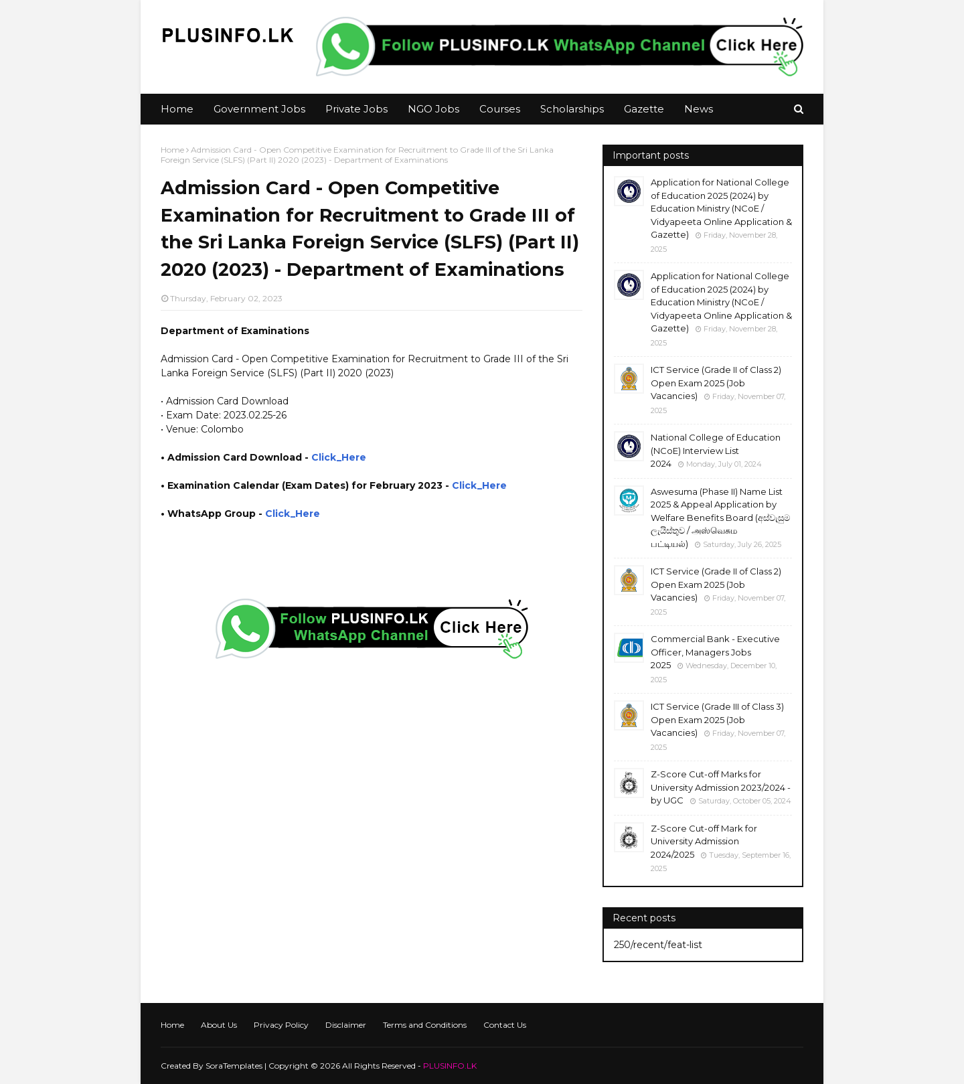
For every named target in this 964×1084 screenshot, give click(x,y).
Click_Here (338, 457)
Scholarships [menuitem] (572, 108)
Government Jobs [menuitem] (259, 108)
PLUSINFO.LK (450, 1066)
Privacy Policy (281, 1025)
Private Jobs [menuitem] (356, 108)
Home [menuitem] (177, 108)
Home (172, 150)
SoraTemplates (234, 1066)
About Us (219, 1025)
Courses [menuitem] (499, 108)
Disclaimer (345, 1025)
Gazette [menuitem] (644, 108)
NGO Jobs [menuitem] (433, 108)
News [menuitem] (698, 108)
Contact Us (504, 1025)
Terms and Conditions (425, 1025)
